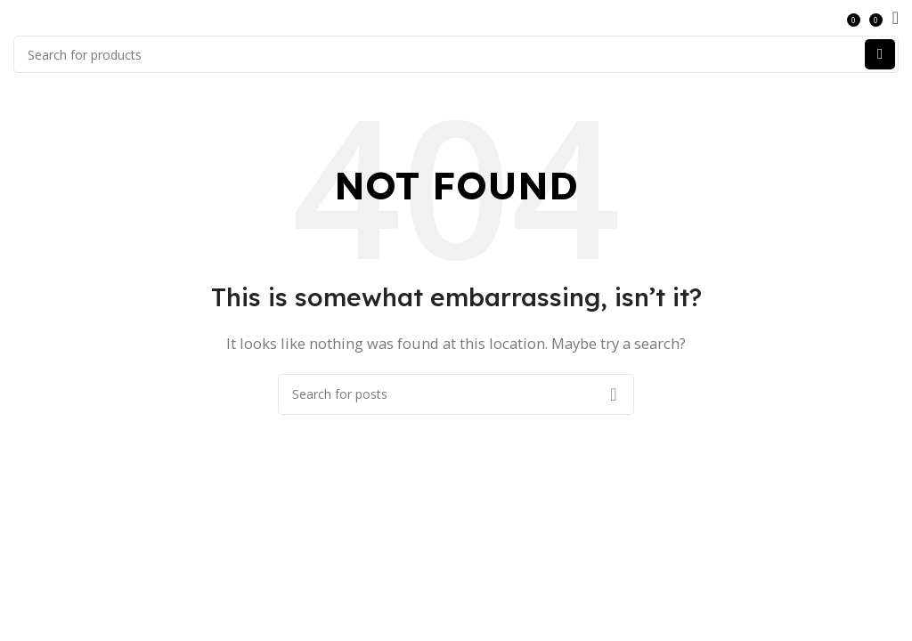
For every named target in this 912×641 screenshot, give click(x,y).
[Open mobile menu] (896, 18)
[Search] (456, 54)
